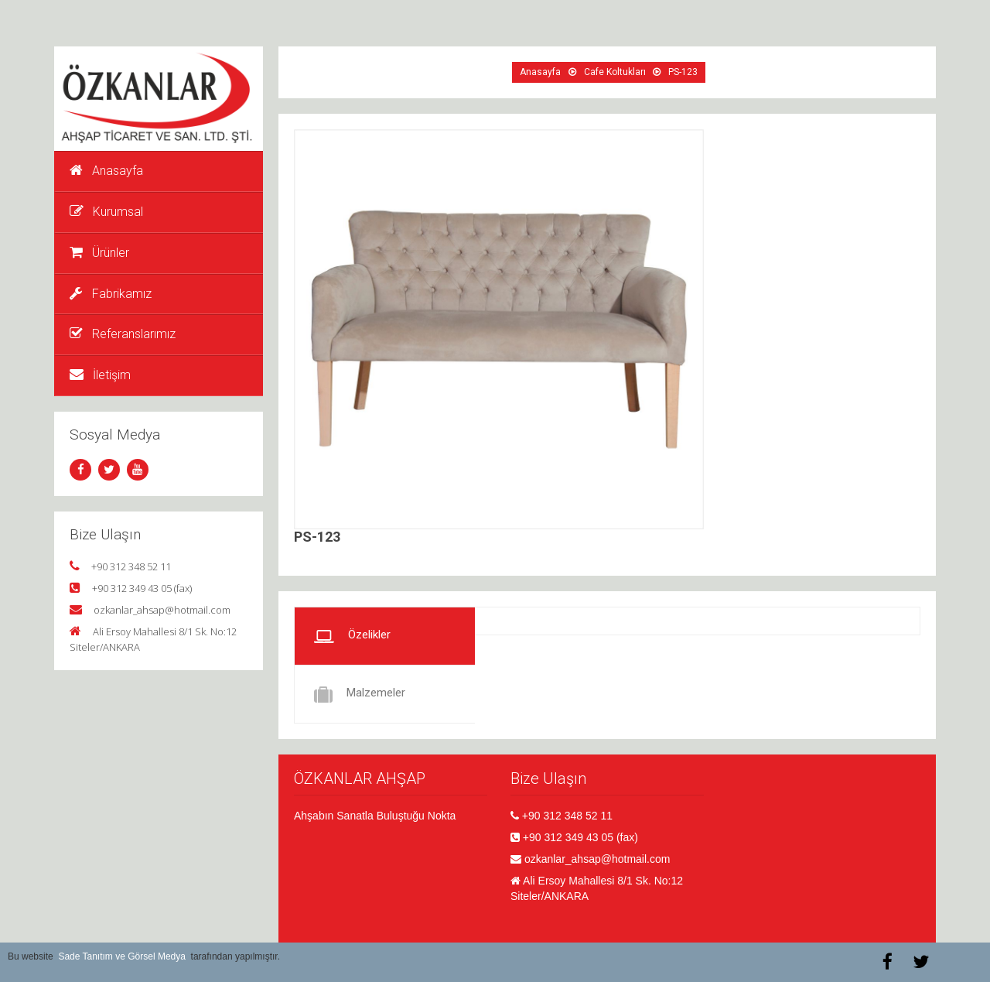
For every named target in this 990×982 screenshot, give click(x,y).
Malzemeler (359, 694)
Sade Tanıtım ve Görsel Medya (122, 956)
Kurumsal (106, 211)
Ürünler (99, 252)
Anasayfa (106, 170)
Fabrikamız (111, 293)
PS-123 (683, 72)
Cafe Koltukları (615, 72)
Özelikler (352, 636)
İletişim (100, 375)
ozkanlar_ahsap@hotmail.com (162, 610)
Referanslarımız (123, 334)
